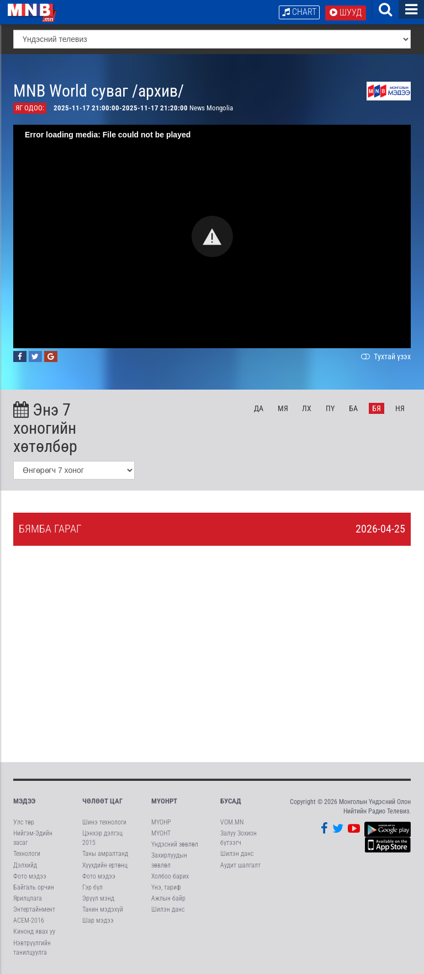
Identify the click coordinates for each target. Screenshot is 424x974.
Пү (330, 408)
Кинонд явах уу (34, 932)
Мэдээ (24, 801)
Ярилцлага (27, 898)
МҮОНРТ (164, 801)
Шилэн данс (167, 909)
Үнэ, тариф (166, 887)
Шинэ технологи (104, 822)
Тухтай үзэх (385, 356)
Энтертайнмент (34, 909)
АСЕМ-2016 (28, 920)
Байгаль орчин (33, 887)
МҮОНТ (161, 833)
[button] (212, 236)
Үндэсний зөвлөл (174, 844)
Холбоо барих (170, 876)
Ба (353, 408)
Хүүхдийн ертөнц (105, 865)
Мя (283, 408)
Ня (400, 408)
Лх (306, 408)
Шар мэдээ (98, 920)
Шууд (346, 12)
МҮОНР (161, 822)
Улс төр (23, 822)
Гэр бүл (92, 887)
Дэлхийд (25, 865)
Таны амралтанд (105, 854)
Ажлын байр (168, 898)
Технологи (26, 854)
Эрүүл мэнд (98, 898)
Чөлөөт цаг (102, 801)
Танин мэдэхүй (102, 909)
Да (258, 408)
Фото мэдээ (29, 876)
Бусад (230, 801)
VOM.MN (231, 822)
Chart (299, 12)
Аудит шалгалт (240, 865)
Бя (376, 408)
